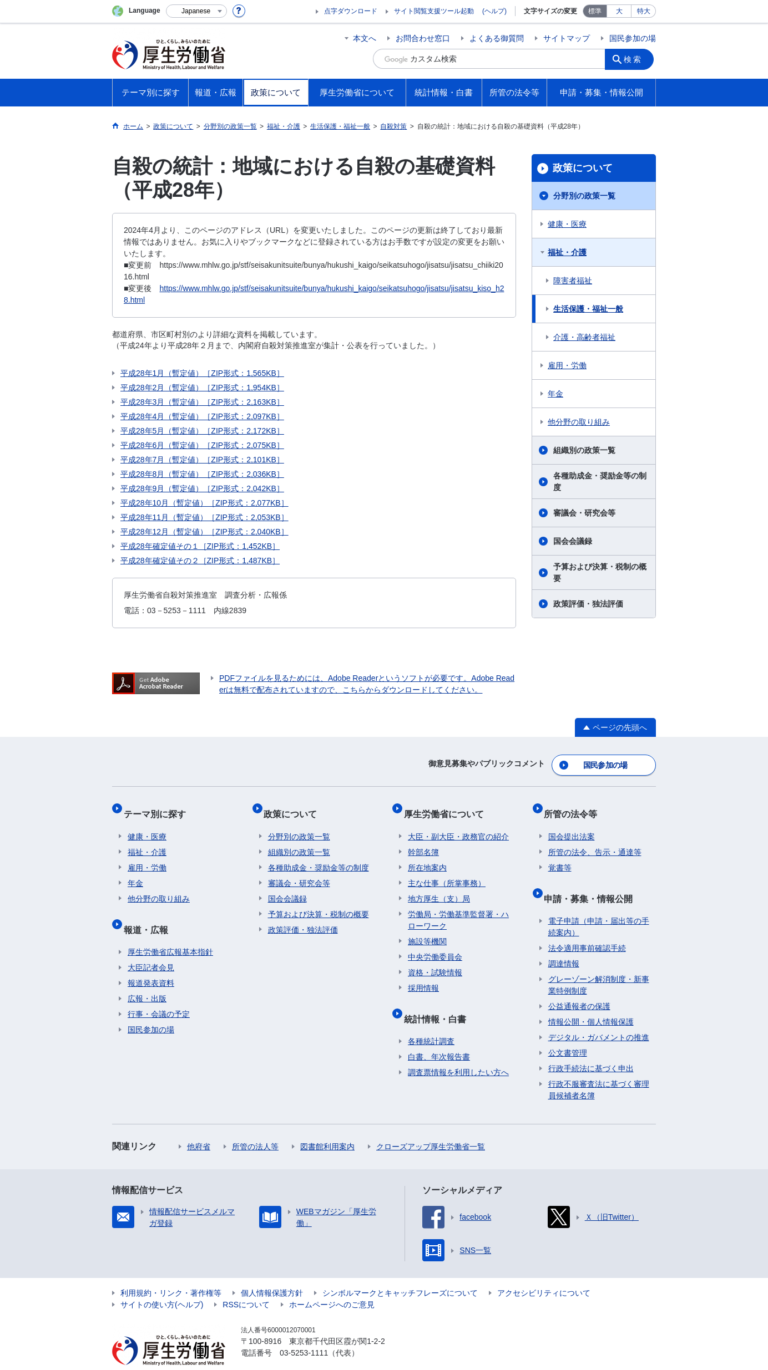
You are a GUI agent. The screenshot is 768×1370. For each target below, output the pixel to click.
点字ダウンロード (350, 11)
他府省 (198, 1125)
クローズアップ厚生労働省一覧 (430, 1125)
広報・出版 (147, 976)
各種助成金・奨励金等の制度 (599, 481)
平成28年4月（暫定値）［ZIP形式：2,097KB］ (202, 416)
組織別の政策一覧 (584, 450)
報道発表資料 (151, 961)
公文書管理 (567, 1031)
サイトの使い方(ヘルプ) (161, 1283)
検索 (635, 58)
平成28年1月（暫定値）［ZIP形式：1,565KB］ (202, 373)
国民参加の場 (632, 38)
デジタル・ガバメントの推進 (598, 1015)
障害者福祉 (572, 280)
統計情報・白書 (439, 1001)
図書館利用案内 (327, 1125)
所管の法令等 (575, 805)
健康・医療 (567, 224)
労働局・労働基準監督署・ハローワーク (458, 907)
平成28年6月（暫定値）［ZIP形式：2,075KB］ (202, 445)
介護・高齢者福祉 (584, 337)
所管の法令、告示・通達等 (594, 839)
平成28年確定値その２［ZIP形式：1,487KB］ (200, 560)
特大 (643, 11)
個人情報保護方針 (272, 1271)
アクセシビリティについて (543, 1271)
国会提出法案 (571, 823)
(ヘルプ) (494, 11)
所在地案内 (427, 854)
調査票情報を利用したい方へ (458, 1050)
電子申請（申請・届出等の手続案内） (598, 905)
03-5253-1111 (304, 1331)
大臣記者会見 (151, 945)
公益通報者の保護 (579, 984)
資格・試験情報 (435, 959)
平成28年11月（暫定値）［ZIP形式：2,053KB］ (204, 517)
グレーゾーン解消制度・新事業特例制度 (598, 963)
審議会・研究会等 (584, 512)
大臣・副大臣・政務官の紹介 (458, 823)
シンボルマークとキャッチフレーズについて (400, 1271)
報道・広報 (150, 911)
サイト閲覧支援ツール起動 (434, 11)
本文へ (364, 38)
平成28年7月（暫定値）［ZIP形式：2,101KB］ (202, 459)
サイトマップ (566, 38)
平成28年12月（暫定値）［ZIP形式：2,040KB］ (204, 531)
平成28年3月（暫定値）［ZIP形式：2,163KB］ (202, 402)
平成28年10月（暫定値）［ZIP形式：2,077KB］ (204, 502)
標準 (595, 11)
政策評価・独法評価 (588, 603)
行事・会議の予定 (159, 992)
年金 (555, 393)
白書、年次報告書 (439, 1035)
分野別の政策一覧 (584, 195)
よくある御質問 (496, 38)
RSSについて (246, 1283)
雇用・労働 (567, 365)
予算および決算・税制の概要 (599, 572)
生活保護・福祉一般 (588, 308)
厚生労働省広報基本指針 (170, 930)
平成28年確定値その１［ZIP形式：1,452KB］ (200, 546)
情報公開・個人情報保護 (591, 1000)
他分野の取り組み (579, 421)
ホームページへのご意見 (332, 1283)
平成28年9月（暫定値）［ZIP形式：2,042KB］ (202, 488)
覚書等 (560, 854)
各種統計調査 (431, 1019)
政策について (583, 168)
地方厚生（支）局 (439, 886)
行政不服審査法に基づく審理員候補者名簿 (598, 1068)
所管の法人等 (255, 1125)
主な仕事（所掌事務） (447, 870)
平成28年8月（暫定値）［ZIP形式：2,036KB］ (202, 474)
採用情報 (423, 975)
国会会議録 (572, 541)
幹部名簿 (423, 839)
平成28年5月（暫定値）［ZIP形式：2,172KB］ (202, 430)
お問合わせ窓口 (423, 38)
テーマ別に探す (159, 805)
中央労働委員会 (435, 944)
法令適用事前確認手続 (587, 926)
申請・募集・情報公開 (592, 880)
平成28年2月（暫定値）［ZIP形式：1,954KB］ (202, 387)
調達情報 (563, 942)
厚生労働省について (448, 805)
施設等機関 (427, 928)
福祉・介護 (567, 252)
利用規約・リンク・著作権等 (170, 1271)
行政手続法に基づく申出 (591, 1046)
